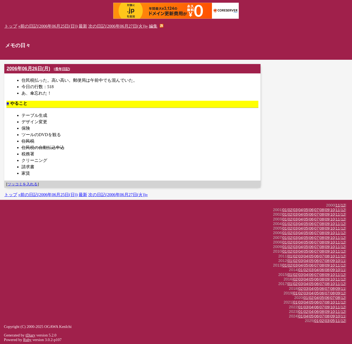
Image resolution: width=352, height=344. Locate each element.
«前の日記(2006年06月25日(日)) (48, 26)
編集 (153, 26)
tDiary (30, 335)
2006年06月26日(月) (28, 68)
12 (343, 205)
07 (316, 210)
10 (332, 210)
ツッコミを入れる (23, 184)
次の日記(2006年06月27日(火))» (118, 26)
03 (295, 210)
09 (327, 210)
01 (285, 210)
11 (338, 205)
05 (306, 210)
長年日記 (62, 69)
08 (322, 210)
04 (301, 210)
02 (290, 210)
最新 (83, 26)
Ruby (27, 340)
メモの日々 (18, 45)
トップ (10, 26)
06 (311, 210)
